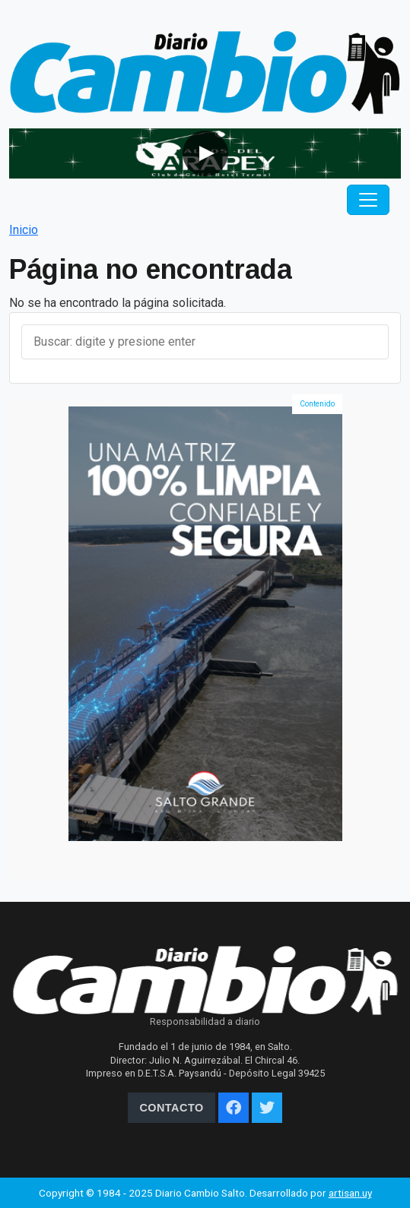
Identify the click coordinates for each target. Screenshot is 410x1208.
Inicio (23, 230)
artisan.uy (350, 1193)
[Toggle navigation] (368, 200)
